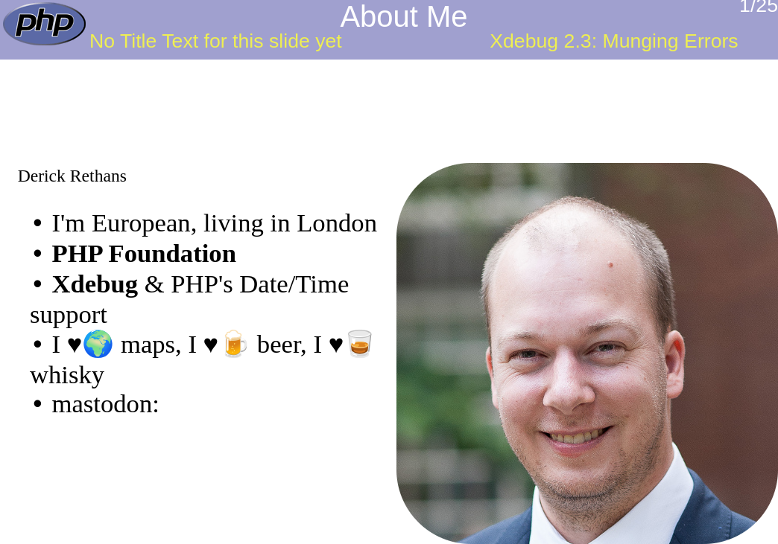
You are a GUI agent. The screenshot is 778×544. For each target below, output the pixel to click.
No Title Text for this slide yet (215, 41)
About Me (403, 16)
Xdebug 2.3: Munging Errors (614, 41)
